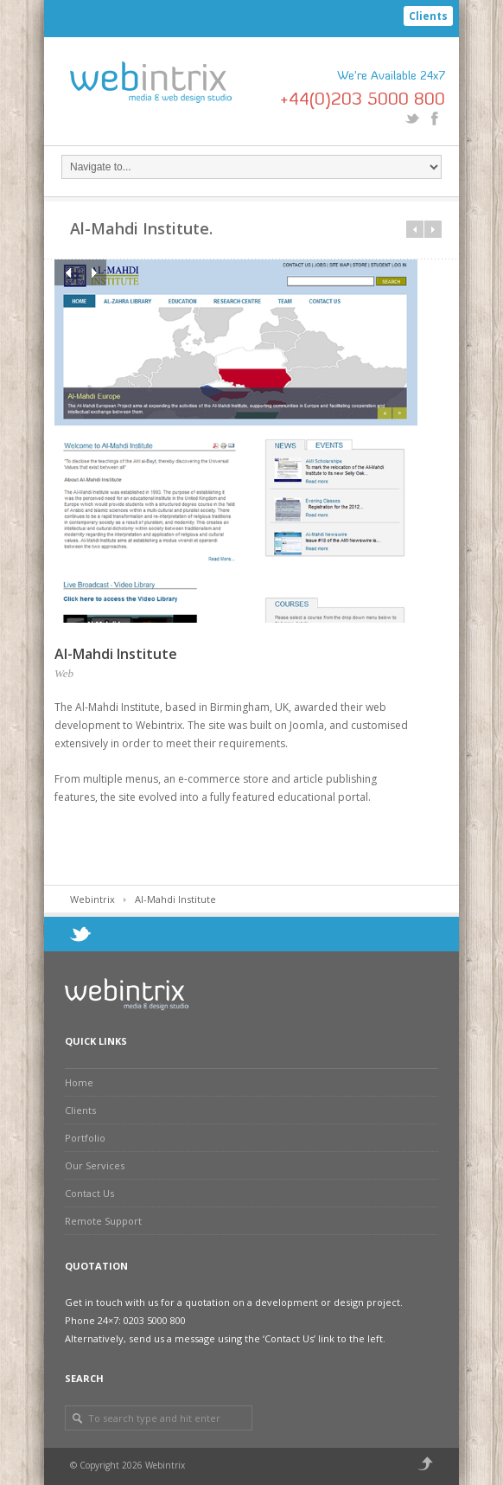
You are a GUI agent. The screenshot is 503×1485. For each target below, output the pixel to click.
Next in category (433, 229)
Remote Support (103, 1220)
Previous (67, 272)
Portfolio (85, 1137)
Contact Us (89, 1193)
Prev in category (414, 229)
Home (79, 1082)
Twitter (412, 118)
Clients (428, 16)
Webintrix (92, 899)
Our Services (94, 1165)
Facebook (435, 118)
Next (93, 272)
